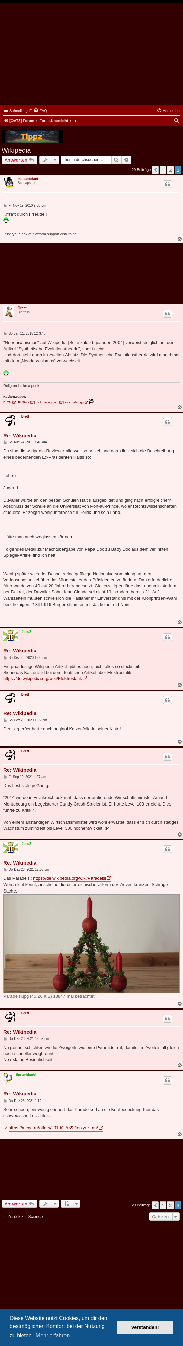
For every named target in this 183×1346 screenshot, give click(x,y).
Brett (25, 416)
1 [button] (163, 170)
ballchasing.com (47, 402)
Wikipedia (16, 150)
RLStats (23, 402)
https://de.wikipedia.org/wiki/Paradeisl (69, 878)
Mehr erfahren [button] (53, 1335)
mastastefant (28, 179)
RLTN (7, 402)
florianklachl (26, 1075)
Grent (22, 308)
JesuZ (26, 632)
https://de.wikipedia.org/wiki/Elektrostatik (42, 678)
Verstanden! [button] (145, 1327)
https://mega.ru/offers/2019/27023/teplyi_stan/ (53, 1127)
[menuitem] (40, 111)
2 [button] (170, 170)
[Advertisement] (91, 54)
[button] (155, 170)
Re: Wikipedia (19, 435)
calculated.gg (74, 402)
